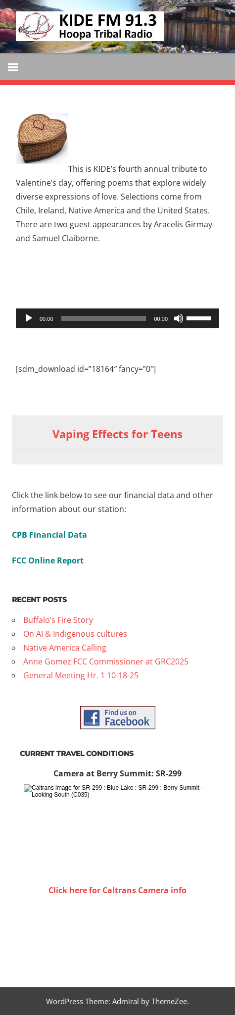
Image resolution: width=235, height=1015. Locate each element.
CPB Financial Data (49, 534)
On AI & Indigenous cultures (75, 633)
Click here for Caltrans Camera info (117, 890)
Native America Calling (64, 647)
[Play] (29, 318)
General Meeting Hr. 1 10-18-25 (81, 675)
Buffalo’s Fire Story (58, 619)
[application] (117, 318)
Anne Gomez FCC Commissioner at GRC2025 (105, 661)
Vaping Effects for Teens (117, 433)
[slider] (103, 318)
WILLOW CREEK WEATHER (117, 934)
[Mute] (179, 318)
